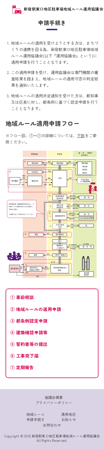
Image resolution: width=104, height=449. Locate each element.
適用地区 (68, 414)
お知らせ (68, 419)
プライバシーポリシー (53, 402)
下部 (81, 135)
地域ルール (35, 414)
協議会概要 (54, 397)
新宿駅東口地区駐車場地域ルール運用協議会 (57, 9)
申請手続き (35, 419)
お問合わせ (52, 425)
